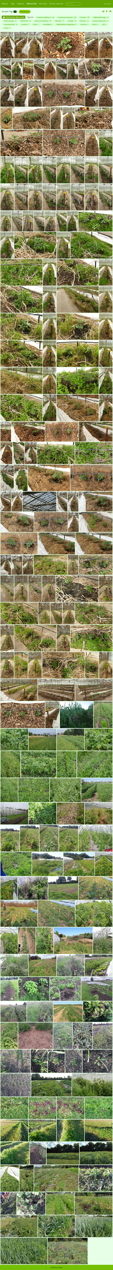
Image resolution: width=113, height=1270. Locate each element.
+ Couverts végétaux (45, 17)
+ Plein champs (10, 21)
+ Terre (6, 28)
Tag (10, 11)
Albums (5, 3)
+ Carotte (25, 24)
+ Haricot (84, 24)
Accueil (5, 11)
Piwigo (61, 1267)
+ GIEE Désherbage (100, 17)
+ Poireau (84, 21)
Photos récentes (56, 3)
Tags (12, 3)
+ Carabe (71, 21)
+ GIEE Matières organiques (66, 24)
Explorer (20, 3)
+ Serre (95, 24)
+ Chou (35, 24)
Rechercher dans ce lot (15, 17)
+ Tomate (84, 17)
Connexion (107, 4)
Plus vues (43, 3)
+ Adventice (25, 21)
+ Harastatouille (10, 24)
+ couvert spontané (100, 21)
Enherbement (24, 12)
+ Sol (104, 24)
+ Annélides (47, 24)
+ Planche (59, 21)
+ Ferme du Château (42, 21)
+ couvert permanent (66, 17)
